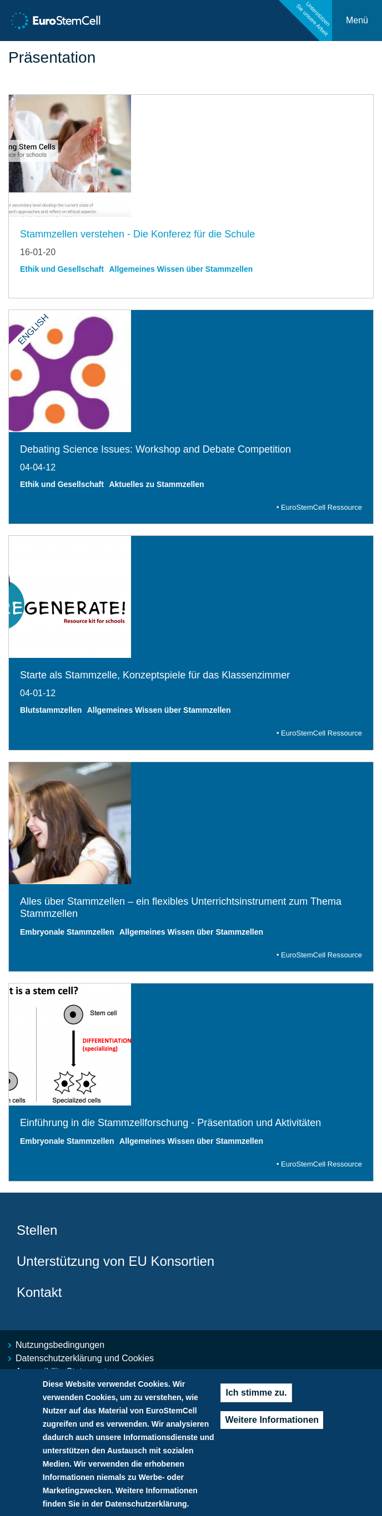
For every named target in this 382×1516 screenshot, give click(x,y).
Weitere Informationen (272, 1430)
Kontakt (39, 1292)
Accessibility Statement (61, 1371)
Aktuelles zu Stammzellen (156, 484)
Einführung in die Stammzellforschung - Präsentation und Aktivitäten (170, 1122)
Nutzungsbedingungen (60, 1345)
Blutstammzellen (51, 710)
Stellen (37, 1230)
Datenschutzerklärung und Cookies (85, 1358)
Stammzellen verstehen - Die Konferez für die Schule (137, 234)
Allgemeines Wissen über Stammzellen (181, 269)
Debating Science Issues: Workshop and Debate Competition (155, 449)
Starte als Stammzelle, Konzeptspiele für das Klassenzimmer (155, 675)
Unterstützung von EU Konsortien (115, 1261)
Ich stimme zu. (255, 1403)
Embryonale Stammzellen (67, 931)
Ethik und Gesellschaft (62, 269)
